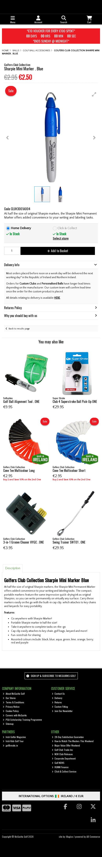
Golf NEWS (58, 762)
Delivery (57, 698)
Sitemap (8, 723)
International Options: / (51, 796)
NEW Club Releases (62, 754)
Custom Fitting (60, 706)
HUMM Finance (60, 767)
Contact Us (58, 693)
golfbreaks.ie (10, 745)
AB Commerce (93, 836)
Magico (69, 836)
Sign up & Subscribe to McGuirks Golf (51, 676)
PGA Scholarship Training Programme (22, 719)
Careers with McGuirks (15, 715)
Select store (61, 238)
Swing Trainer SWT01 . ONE (69, 542)
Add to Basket (57, 250)
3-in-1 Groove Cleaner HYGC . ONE (23, 542)
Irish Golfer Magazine (14, 737)
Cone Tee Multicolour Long (19, 470)
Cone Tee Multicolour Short (69, 470)
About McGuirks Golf (14, 693)
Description (12, 568)
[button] (94, 94)
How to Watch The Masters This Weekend (73, 741)
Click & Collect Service (64, 771)
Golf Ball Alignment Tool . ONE (21, 401)
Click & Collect (67, 228)
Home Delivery (21, 228)
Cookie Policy (11, 711)
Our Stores (9, 698)
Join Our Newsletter (62, 711)
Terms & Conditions (13, 702)
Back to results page (19, 328)
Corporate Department (64, 758)
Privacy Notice (11, 706)
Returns (57, 702)
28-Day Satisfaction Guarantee (68, 737)
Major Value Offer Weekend (66, 745)
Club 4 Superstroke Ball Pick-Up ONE (75, 401)
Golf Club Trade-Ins (62, 749)
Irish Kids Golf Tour (13, 741)
